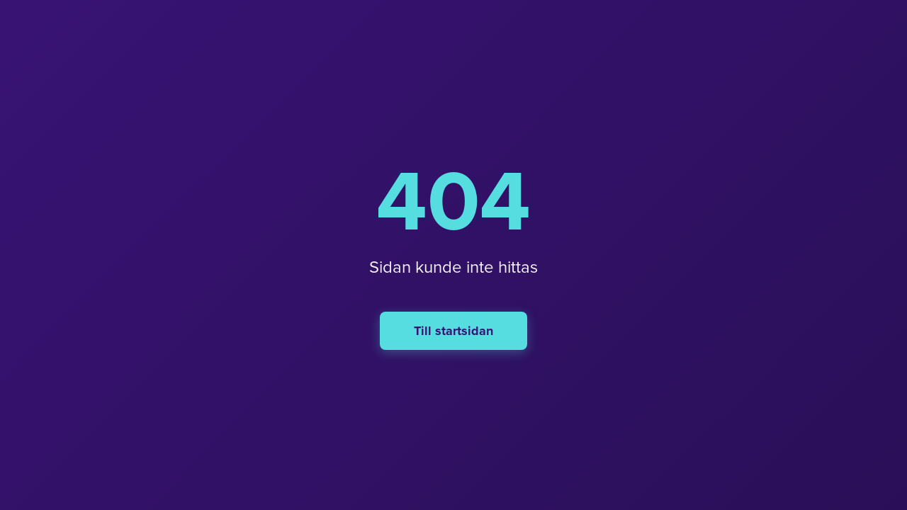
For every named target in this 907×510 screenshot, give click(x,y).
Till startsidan (453, 331)
